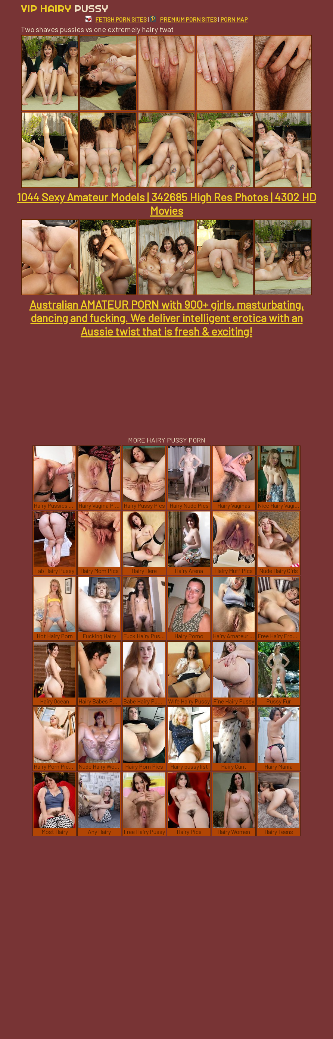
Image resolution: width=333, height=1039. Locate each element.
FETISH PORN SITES (116, 19)
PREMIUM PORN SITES (183, 19)
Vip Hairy (64, 8)
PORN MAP (234, 19)
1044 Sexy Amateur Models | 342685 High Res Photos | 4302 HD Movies (166, 203)
